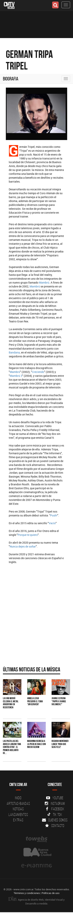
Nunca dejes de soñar (23, 546)
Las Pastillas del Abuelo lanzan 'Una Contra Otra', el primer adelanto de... (12, 747)
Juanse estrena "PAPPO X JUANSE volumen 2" (59, 701)
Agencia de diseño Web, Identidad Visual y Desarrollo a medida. (36, 901)
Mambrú (44, 282)
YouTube (54, 798)
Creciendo (38, 372)
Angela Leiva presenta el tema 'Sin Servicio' (35, 701)
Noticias (18, 809)
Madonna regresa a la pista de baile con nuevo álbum (36, 744)
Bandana (14, 352)
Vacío (52, 523)
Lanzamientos (18, 814)
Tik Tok (54, 814)
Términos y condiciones (27, 893)
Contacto (54, 825)
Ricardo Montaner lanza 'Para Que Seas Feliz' (60, 744)
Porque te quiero (28, 535)
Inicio (18, 798)
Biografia (10, 78)
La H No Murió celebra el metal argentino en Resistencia (10, 703)
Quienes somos (55, 820)
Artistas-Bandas (18, 803)
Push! (53, 515)
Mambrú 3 (16, 376)
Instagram (55, 803)
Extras (18, 820)
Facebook (54, 809)
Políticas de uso (50, 893)
